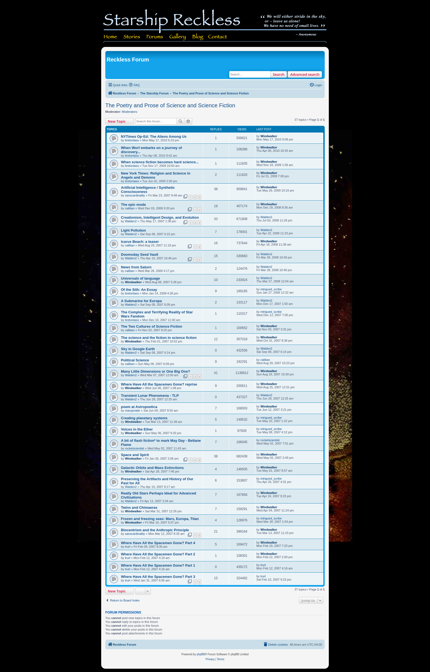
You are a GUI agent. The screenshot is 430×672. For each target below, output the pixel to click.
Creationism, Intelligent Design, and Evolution (160, 217)
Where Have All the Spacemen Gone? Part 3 (158, 577)
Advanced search (304, 74)
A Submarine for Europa (141, 301)
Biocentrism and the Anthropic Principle (155, 530)
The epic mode (133, 205)
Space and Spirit (135, 455)
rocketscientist (134, 448)
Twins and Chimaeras (139, 507)
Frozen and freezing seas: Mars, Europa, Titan (160, 519)
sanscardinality (135, 195)
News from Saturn (136, 267)
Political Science (135, 360)
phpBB (201, 654)
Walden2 (131, 221)
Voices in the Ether (137, 429)
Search (279, 74)
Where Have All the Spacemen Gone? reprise (159, 384)
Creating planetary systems (144, 418)
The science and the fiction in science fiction (159, 338)
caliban (130, 208)
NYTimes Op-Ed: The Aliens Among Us (153, 136)
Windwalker (269, 136)
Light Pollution (133, 230)
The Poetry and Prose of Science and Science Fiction (170, 105)
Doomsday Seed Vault (139, 254)
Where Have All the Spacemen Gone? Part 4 (158, 543)
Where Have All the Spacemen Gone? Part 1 (158, 565)
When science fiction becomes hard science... (160, 162)
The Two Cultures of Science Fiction (151, 326)
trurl (127, 546)
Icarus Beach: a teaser (140, 242)
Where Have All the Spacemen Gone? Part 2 (158, 554)
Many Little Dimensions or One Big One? (155, 371)
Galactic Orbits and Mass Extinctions (152, 468)
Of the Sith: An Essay (139, 290)
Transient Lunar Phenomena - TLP (150, 395)
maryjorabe (132, 410)
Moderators (129, 111)
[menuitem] (134, 85)
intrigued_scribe (271, 289)
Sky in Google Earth (138, 349)
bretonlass (132, 140)
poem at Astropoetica (139, 407)
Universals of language (140, 278)
